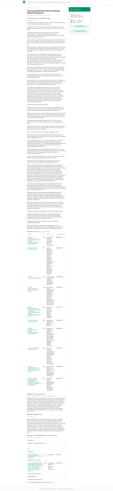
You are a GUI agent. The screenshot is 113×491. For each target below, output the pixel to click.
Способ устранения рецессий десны (33, 349)
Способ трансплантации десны (34, 277)
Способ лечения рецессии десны (32, 248)
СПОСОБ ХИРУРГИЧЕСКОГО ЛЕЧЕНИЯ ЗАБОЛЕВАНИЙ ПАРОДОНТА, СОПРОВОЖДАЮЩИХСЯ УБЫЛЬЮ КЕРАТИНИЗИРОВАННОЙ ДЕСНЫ (34, 311)
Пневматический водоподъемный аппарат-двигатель (35, 456)
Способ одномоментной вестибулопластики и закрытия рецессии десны (34, 369)
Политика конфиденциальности (47, 488)
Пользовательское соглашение (66, 488)
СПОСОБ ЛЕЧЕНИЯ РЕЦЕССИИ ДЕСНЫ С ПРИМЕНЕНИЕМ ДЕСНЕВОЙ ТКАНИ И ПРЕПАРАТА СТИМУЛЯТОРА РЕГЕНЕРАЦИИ (34, 382)
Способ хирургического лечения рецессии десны (33, 289)
